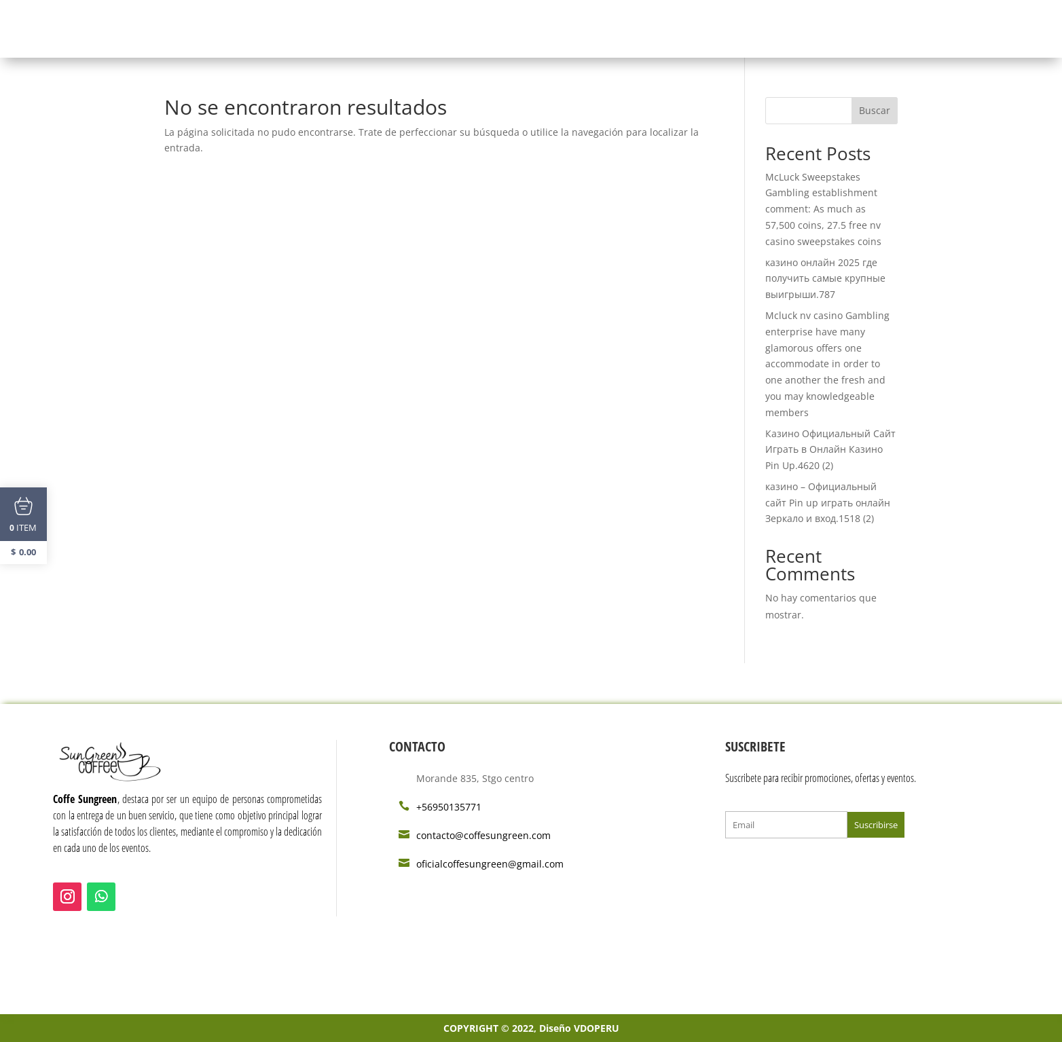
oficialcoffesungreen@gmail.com (490, 863)
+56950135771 (448, 806)
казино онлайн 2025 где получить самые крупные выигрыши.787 (825, 278)
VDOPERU (596, 1028)
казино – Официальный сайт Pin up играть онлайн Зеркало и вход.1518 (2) (827, 502)
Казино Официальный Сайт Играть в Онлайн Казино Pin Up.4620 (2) (830, 449)
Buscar (874, 110)
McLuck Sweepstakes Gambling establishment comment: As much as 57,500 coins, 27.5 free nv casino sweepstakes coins (823, 209)
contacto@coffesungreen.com (483, 835)
